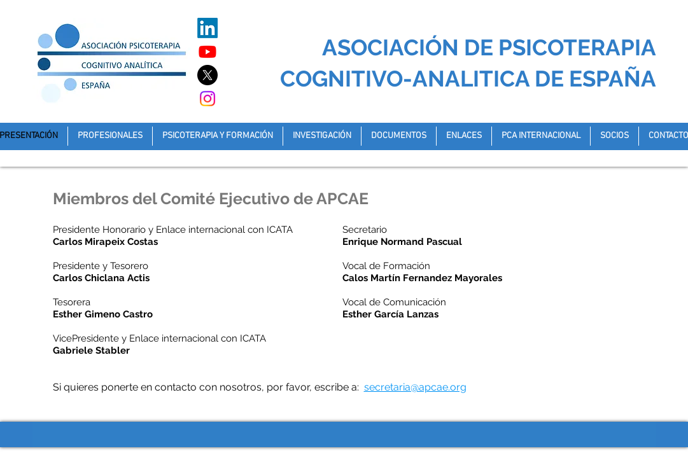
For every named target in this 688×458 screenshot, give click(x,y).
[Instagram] (207, 98)
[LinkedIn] (207, 28)
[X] (207, 75)
